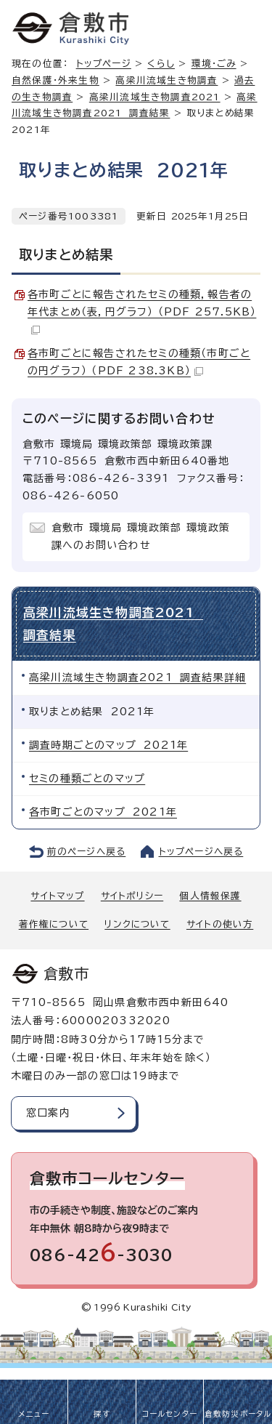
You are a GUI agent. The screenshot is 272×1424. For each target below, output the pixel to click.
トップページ (103, 63)
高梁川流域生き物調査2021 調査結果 (113, 623)
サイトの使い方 (219, 924)
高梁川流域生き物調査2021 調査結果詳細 (137, 677)
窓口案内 (48, 1113)
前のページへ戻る (86, 851)
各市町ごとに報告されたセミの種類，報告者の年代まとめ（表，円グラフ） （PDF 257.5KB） (142, 311)
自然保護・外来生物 (55, 80)
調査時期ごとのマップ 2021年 (108, 745)
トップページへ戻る (201, 851)
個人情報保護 (210, 896)
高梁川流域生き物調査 (166, 80)
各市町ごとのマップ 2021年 (103, 812)
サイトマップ (57, 896)
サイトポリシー (132, 896)
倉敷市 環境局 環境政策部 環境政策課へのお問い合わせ (141, 536)
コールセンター (169, 1413)
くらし (161, 63)
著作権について (53, 924)
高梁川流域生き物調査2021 (155, 97)
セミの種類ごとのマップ (87, 778)
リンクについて (137, 924)
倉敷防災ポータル (238, 1413)
